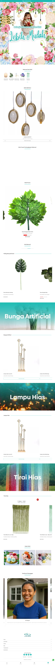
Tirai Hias (5, 79)
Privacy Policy (30, 656)
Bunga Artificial (28, 79)
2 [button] (26, 248)
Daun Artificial (17, 79)
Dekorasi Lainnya (22, 79)
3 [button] (29, 248)
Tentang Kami (6, 647)
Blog (4, 645)
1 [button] (22, 248)
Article (5, 643)
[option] (27, 33)
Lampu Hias (11, 79)
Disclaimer (24, 656)
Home (5, 639)
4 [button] (32, 248)
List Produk (5, 641)
